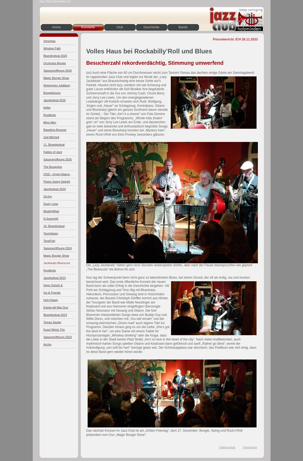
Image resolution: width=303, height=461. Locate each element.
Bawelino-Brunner (55, 129)
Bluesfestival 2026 (55, 55)
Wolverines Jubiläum (57, 85)
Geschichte (151, 27)
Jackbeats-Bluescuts (57, 263)
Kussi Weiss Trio (54, 329)
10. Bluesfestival (54, 226)
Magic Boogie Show (56, 78)
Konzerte (88, 27)
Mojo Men (50, 122)
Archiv (48, 344)
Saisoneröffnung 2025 (58, 159)
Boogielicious (52, 92)
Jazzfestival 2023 (55, 277)
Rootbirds (50, 115)
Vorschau (50, 41)
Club (119, 27)
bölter (47, 107)
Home (56, 27)
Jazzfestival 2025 (55, 100)
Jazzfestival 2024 (55, 189)
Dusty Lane (51, 203)
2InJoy (48, 196)
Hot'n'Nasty (51, 300)
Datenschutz (227, 447)
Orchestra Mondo (55, 63)
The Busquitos (53, 166)
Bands (182, 27)
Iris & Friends (52, 292)
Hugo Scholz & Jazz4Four (53, 286)
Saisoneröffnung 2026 (58, 70)
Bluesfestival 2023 (55, 314)
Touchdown (51, 233)
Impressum (250, 447)
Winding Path (52, 48)
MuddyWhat (51, 211)
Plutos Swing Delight (57, 181)
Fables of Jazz (53, 152)
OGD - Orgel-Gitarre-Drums (57, 175)
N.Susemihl (51, 218)
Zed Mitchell (51, 137)
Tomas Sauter (52, 322)
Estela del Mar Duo (56, 307)
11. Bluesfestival (54, 144)
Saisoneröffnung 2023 (58, 337)
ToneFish (49, 240)
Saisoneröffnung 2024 (58, 248)
